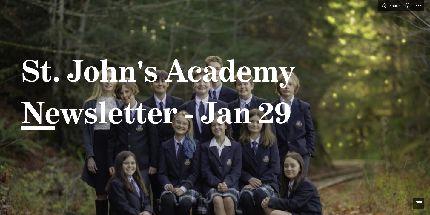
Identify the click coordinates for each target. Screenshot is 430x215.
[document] (215, 107)
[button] (390, 5)
